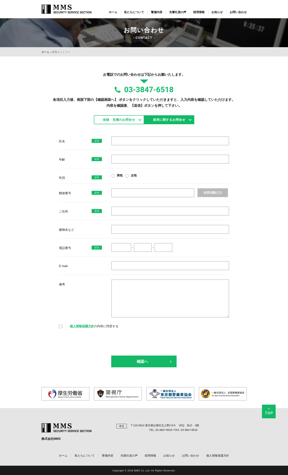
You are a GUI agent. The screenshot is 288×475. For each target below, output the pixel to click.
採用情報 (199, 12)
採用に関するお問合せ (169, 119)
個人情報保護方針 (82, 326)
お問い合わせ (238, 12)
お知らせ (217, 12)
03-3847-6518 (144, 90)
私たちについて (134, 12)
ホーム (113, 12)
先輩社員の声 (177, 12)
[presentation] (144, 345)
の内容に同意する (94, 326)
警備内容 (156, 12)
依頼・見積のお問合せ (119, 119)
